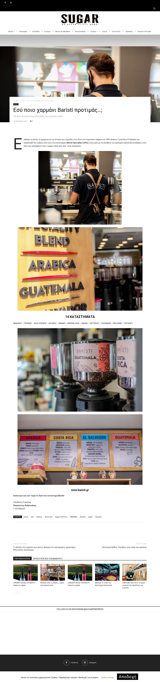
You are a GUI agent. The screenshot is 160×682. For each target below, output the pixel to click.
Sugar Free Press (61, 517)
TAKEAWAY (73, 517)
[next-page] (18, 592)
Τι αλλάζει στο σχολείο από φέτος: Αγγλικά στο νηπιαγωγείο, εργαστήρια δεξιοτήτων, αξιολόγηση (44, 548)
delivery (39, 517)
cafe (32, 517)
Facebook (74, 662)
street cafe (48, 517)
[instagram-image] (47, 632)
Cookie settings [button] (107, 677)
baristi (26, 517)
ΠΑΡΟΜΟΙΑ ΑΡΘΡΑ (22, 559)
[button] (80, 8)
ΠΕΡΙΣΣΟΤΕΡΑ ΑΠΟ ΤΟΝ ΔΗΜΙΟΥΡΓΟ (47, 559)
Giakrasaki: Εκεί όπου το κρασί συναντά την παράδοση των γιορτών (133, 585)
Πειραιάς (98, 517)
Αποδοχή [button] (127, 676)
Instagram (92, 662)
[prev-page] (14, 592)
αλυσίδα (83, 517)
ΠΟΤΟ (23, 101)
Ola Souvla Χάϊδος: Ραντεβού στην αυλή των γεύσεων (124, 547)
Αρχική (15, 101)
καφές (90, 517)
